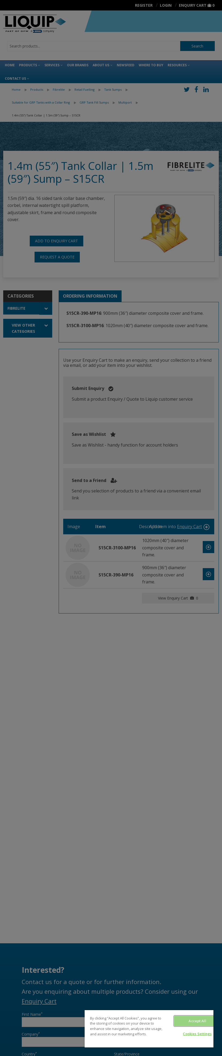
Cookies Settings (197, 1033)
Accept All (197, 1020)
